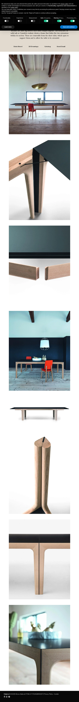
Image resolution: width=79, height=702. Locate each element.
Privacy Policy (48, 694)
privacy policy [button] (64, 4)
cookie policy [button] (14, 7)
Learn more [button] (8, 27)
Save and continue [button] (69, 27)
